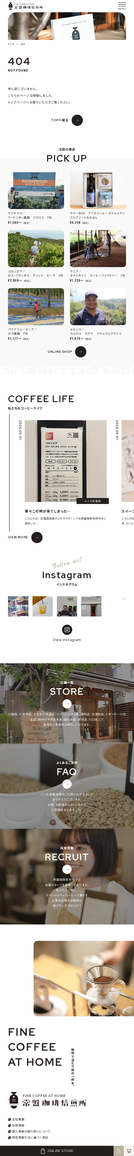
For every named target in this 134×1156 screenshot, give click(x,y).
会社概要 (18, 1119)
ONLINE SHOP (60, 352)
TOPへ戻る (59, 120)
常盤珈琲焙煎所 (25, 6)
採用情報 (18, 1125)
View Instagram (67, 633)
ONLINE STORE (56, 1151)
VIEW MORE (18, 537)
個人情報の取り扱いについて (31, 1131)
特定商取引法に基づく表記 (30, 1137)
